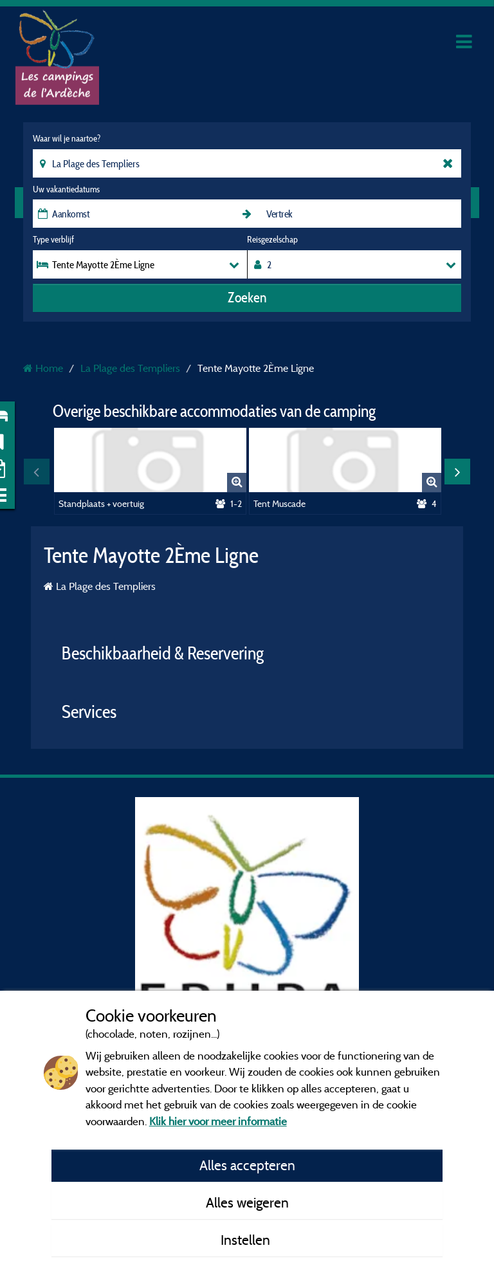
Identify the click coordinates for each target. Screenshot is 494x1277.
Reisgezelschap (272, 239)
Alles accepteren (247, 1165)
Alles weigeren (247, 1202)
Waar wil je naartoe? (66, 138)
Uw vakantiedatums (66, 189)
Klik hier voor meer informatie (218, 1121)
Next (457, 471)
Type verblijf (53, 239)
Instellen (247, 1239)
